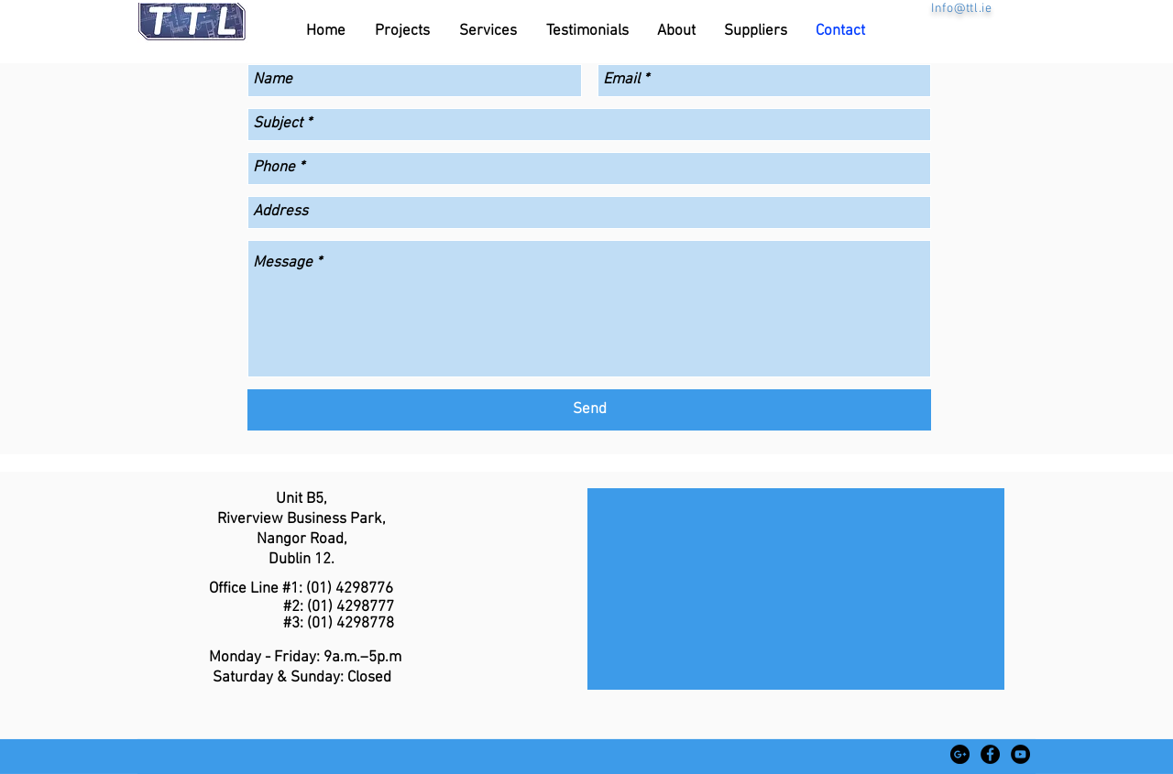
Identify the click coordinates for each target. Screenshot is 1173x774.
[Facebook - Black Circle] (990, 754)
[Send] (589, 410)
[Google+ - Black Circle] (960, 754)
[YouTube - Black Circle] (1020, 754)
